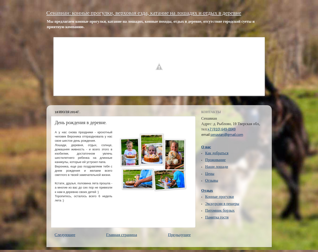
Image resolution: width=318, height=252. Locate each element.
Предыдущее (179, 235)
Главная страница (121, 235)
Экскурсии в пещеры (222, 204)
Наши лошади (216, 167)
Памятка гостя (217, 217)
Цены (209, 174)
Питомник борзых (220, 211)
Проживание (215, 160)
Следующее (65, 235)
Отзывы (211, 181)
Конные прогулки (219, 197)
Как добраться (216, 153)
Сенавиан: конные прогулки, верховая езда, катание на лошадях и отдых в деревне (143, 13)
